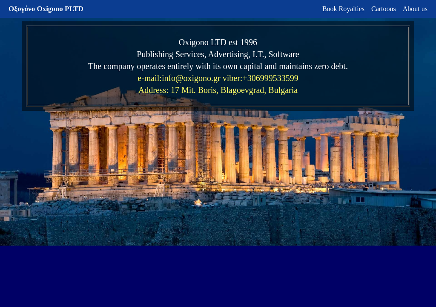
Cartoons (383, 8)
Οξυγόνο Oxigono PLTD (46, 9)
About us (415, 8)
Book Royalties (343, 8)
